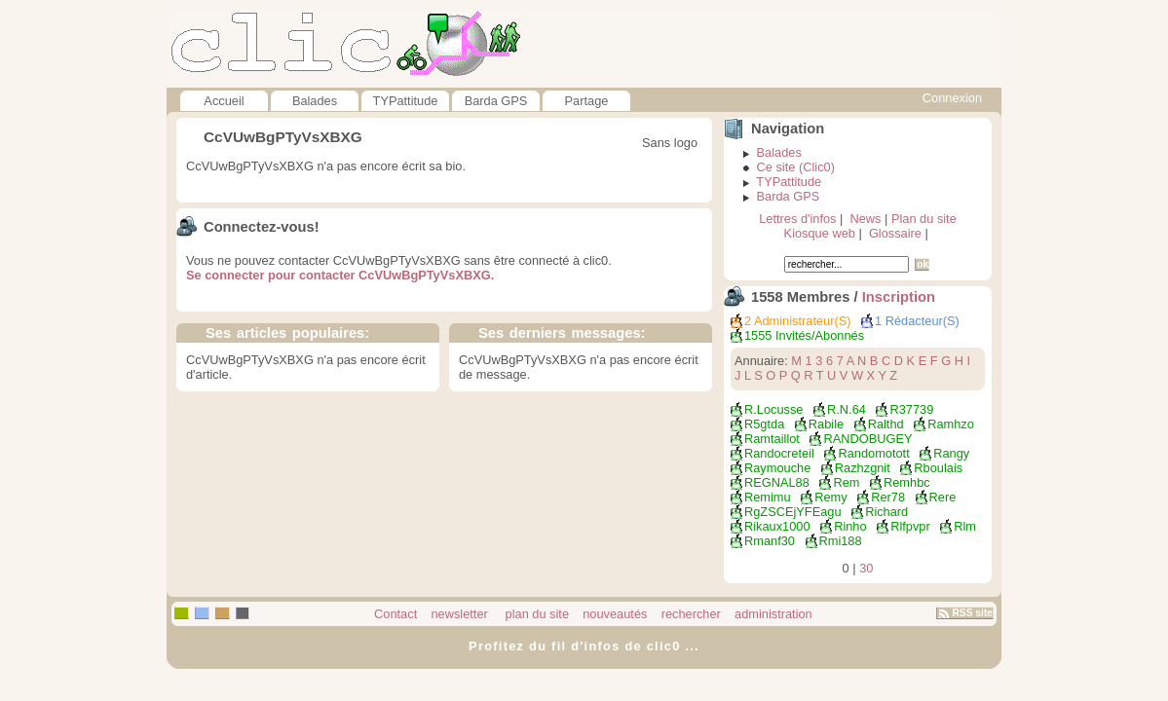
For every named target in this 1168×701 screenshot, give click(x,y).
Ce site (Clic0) (796, 167)
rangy (951, 453)
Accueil (224, 100)
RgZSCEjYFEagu (793, 511)
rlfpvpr (910, 526)
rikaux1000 (777, 526)
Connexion (952, 98)
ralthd (886, 424)
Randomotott (873, 453)
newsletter (459, 614)
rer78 (888, 497)
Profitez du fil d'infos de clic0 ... (584, 646)
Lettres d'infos (797, 218)
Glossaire (895, 233)
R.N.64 (846, 409)
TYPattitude (405, 100)
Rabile (826, 424)
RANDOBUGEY (867, 438)
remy (830, 497)
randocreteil (779, 453)
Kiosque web (819, 233)
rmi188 (840, 541)
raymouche (777, 468)
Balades (314, 100)
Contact (395, 614)
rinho (850, 526)
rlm (965, 526)
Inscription (898, 297)
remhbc (907, 482)
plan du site (535, 614)
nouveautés (615, 614)
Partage (587, 100)
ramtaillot (772, 438)
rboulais (938, 468)
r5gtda (764, 424)
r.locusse (773, 409)
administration (773, 614)
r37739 (911, 409)
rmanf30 (769, 541)
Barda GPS (496, 100)
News (865, 218)
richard (886, 511)
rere (943, 497)
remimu (767, 497)
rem (846, 482)
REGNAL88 (777, 482)
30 (866, 568)
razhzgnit (862, 468)
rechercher (691, 614)
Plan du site (924, 218)
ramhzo (950, 424)
